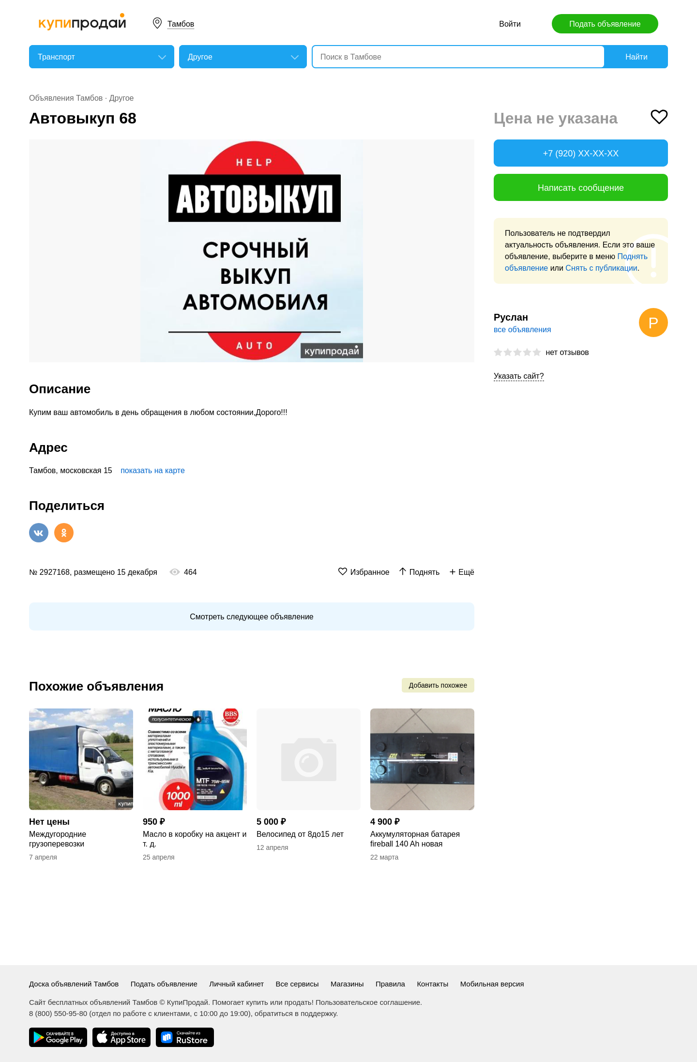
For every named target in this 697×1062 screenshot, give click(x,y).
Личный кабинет (236, 984)
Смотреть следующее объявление (251, 617)
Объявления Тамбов (66, 98)
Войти (510, 24)
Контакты (432, 984)
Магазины (347, 984)
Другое (121, 98)
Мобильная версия (492, 984)
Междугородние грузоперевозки (57, 839)
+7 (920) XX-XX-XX (581, 153)
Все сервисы (297, 984)
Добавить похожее (438, 685)
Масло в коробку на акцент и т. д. (194, 839)
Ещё (466, 572)
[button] (465, 148)
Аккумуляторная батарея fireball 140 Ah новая (415, 839)
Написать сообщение (581, 188)
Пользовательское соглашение (368, 1002)
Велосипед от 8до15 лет (300, 834)
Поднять (424, 572)
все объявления (522, 329)
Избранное (370, 572)
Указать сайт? (519, 376)
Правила (390, 984)
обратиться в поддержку (295, 1013)
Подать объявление (604, 24)
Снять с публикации (601, 268)
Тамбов (180, 24)
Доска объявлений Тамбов (74, 984)
